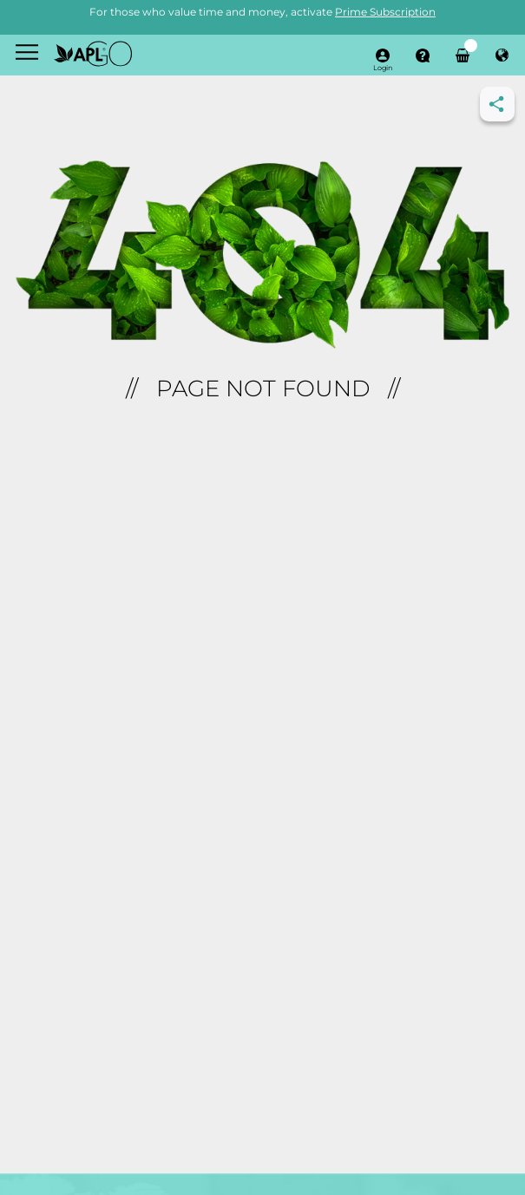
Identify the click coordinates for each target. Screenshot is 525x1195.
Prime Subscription (385, 11)
